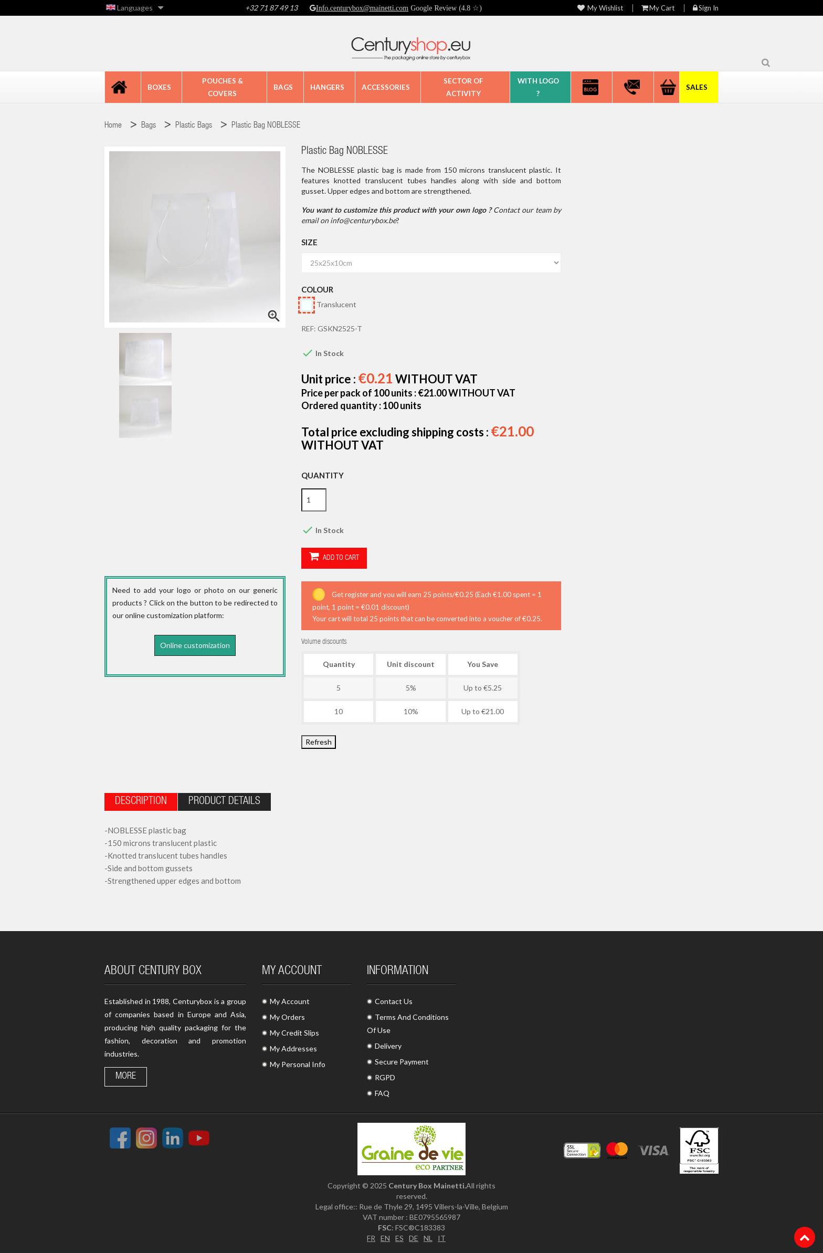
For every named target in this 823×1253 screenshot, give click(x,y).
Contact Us (394, 1001)
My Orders (287, 1016)
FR (371, 1238)
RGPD (385, 1077)
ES (399, 1238)
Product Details (224, 802)
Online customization (195, 645)
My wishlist (600, 8)
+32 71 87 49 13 (271, 7)
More (125, 1076)
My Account (290, 1001)
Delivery (388, 1045)
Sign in (706, 8)
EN (385, 1238)
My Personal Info (297, 1064)
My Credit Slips (294, 1032)
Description (141, 802)
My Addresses (293, 1048)
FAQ (382, 1093)
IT (442, 1238)
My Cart (657, 8)
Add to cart (334, 557)
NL (428, 1238)
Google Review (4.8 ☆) (445, 8)
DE (413, 1238)
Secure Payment (402, 1061)
